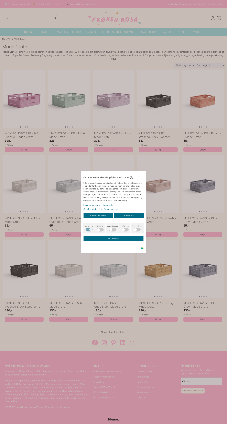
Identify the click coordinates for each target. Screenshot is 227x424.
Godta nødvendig (98, 215)
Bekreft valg (113, 238)
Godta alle (129, 215)
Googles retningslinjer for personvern (100, 209)
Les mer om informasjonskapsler (98, 205)
